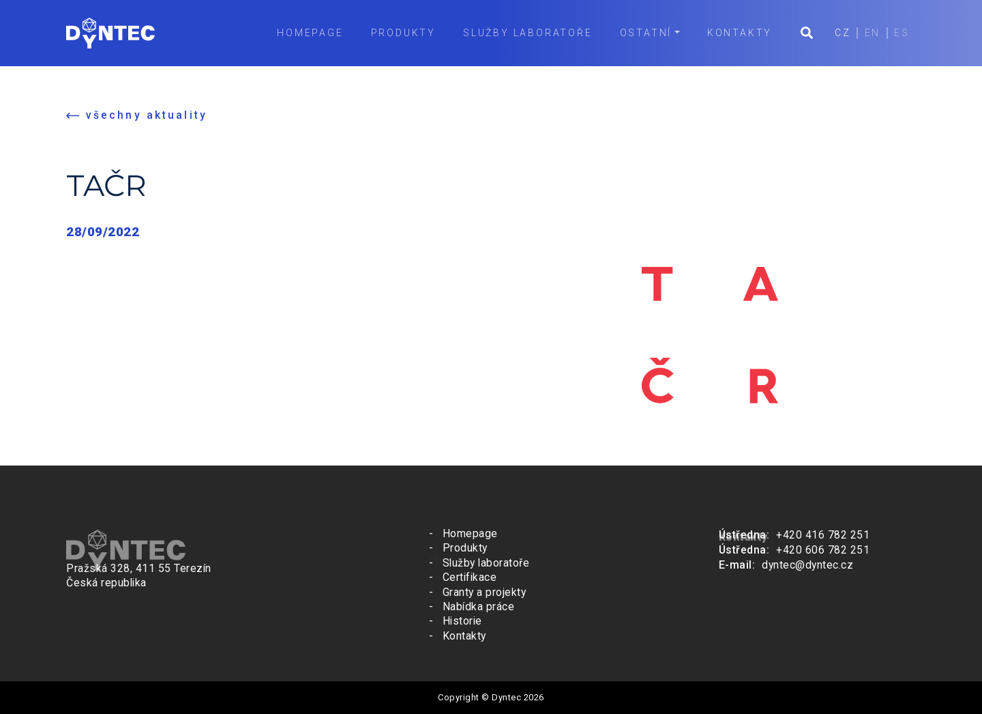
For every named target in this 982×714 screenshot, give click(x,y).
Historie (462, 621)
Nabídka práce (479, 607)
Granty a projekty (484, 592)
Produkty (399, 32)
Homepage (306, 32)
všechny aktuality (147, 115)
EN (871, 32)
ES (901, 32)
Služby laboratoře (524, 32)
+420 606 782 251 (822, 549)
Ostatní (642, 32)
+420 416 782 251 (822, 534)
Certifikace (470, 577)
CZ (839, 32)
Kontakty (735, 32)
